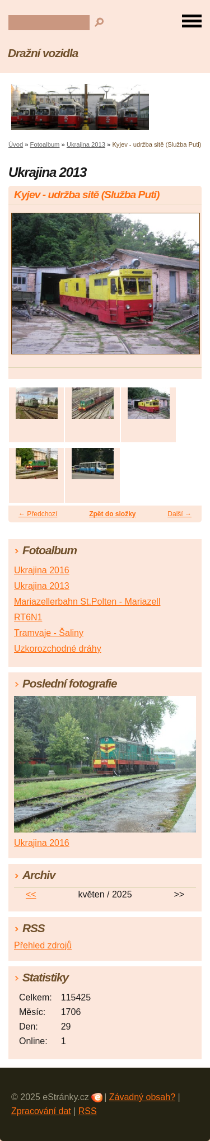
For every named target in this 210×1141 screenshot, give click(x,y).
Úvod (15, 144)
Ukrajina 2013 (86, 144)
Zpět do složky (112, 514)
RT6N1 (28, 617)
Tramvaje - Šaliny (48, 633)
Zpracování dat (41, 1111)
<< (31, 894)
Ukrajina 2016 (41, 570)
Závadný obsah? (142, 1097)
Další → (179, 514)
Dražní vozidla (43, 52)
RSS (87, 1111)
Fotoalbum (45, 144)
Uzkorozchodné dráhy (57, 648)
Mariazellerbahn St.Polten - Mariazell (87, 601)
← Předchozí (37, 514)
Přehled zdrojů (43, 945)
